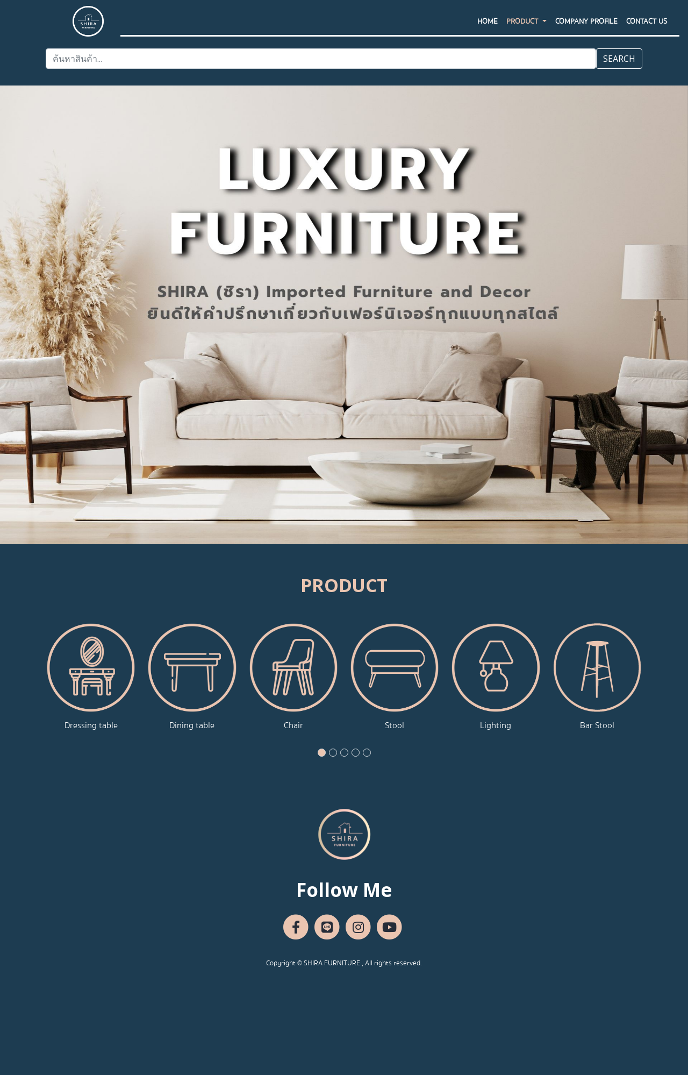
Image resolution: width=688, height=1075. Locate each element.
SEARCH (619, 59)
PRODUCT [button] (523, 32)
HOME (487, 32)
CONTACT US (646, 32)
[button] (322, 753)
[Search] (321, 58)
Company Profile (586, 32)
